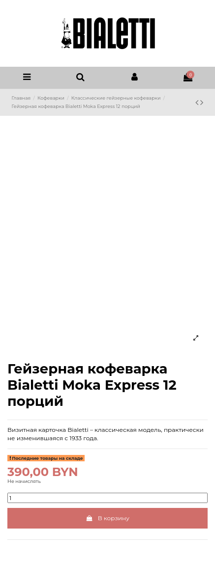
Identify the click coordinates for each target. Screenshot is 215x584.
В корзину (107, 518)
